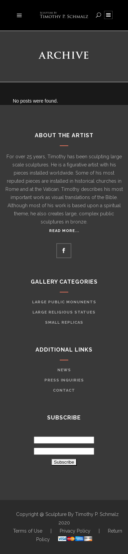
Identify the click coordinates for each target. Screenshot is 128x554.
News (64, 370)
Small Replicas (64, 322)
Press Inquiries (64, 380)
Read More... (64, 231)
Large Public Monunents (64, 302)
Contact (64, 390)
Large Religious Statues (64, 312)
